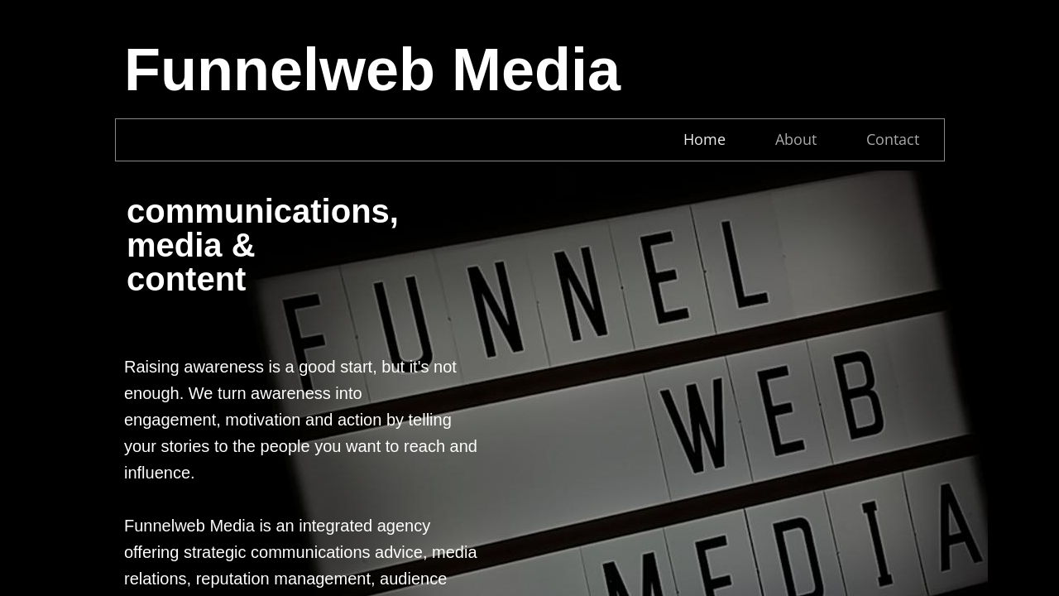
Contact (892, 139)
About (796, 139)
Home (704, 139)
